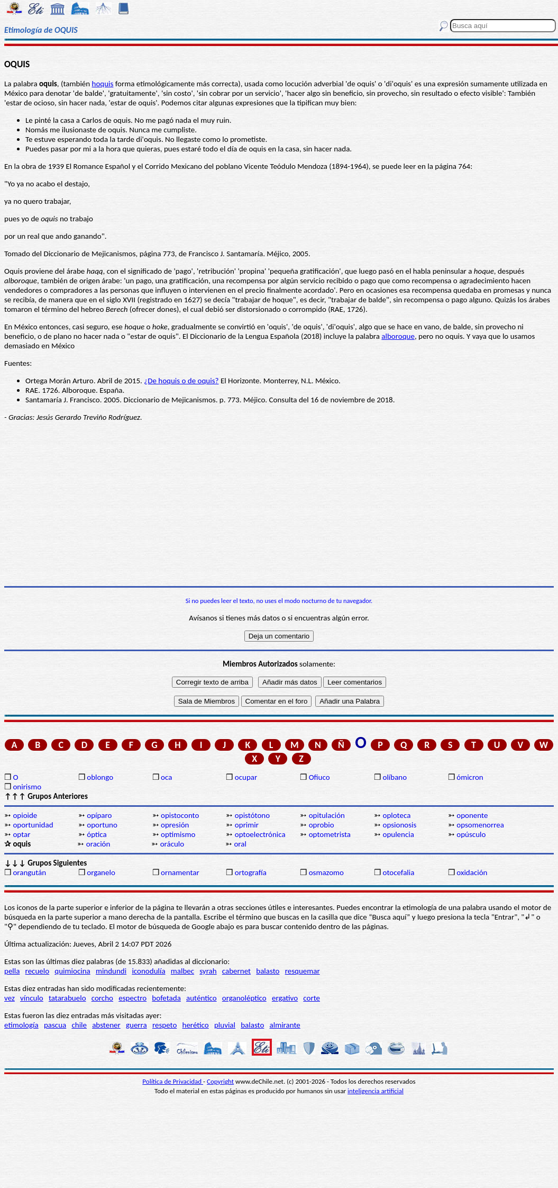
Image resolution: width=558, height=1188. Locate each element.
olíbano (394, 777)
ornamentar (180, 872)
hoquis (103, 83)
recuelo (37, 971)
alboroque (398, 336)
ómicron (469, 777)
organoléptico (244, 998)
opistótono (252, 815)
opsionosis (399, 825)
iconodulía (148, 971)
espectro (132, 998)
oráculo (172, 844)
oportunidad (33, 825)
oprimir (247, 825)
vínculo (31, 998)
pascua (55, 1025)
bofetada (166, 998)
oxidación (471, 872)
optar (21, 834)
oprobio (321, 825)
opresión (175, 825)
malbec (182, 971)
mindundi (111, 971)
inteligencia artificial (375, 1091)
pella (12, 971)
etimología (21, 1025)
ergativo (285, 998)
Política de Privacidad (172, 1081)
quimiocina (72, 971)
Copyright (220, 1081)
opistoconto (180, 815)
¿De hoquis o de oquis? (181, 380)
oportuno (102, 825)
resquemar (302, 971)
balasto (267, 971)
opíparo (99, 815)
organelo (101, 872)
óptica (97, 834)
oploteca (396, 815)
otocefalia (398, 872)
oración (98, 844)
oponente (472, 815)
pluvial (224, 1025)
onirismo (27, 786)
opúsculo (471, 834)
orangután (29, 872)
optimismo (178, 834)
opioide (25, 815)
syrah (207, 971)
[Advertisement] (279, 504)
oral (240, 844)
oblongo (100, 777)
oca (166, 777)
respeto (164, 1025)
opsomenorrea (480, 825)
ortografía (251, 872)
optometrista (330, 834)
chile (79, 1025)
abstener (106, 1025)
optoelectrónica (260, 834)
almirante (285, 1025)
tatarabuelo (67, 998)
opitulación (327, 815)
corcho (102, 998)
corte (311, 998)
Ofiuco (319, 777)
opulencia (398, 834)
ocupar (246, 777)
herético (195, 1025)
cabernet (236, 971)
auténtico (201, 998)
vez (9, 998)
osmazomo (326, 872)
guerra (136, 1025)
